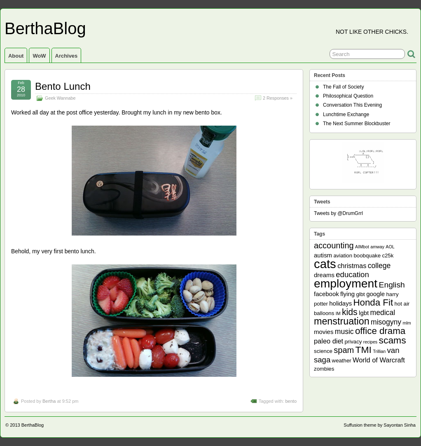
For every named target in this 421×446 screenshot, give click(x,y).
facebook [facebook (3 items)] (326, 293)
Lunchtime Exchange (346, 114)
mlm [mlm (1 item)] (407, 322)
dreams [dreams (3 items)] (324, 274)
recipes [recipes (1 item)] (370, 341)
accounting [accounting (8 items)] (334, 245)
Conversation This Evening (352, 105)
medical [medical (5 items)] (382, 312)
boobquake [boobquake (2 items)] (367, 255)
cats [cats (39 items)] (325, 264)
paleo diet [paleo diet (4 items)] (328, 341)
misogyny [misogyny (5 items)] (386, 322)
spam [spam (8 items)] (344, 350)
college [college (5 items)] (379, 266)
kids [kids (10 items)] (350, 312)
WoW (39, 56)
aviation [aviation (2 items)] (342, 255)
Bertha (49, 401)
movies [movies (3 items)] (323, 331)
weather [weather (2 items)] (341, 360)
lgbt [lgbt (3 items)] (364, 312)
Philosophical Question (348, 96)
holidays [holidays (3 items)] (340, 303)
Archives (66, 56)
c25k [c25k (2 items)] (387, 255)
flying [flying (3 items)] (347, 293)
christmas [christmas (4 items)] (351, 265)
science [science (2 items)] (323, 351)
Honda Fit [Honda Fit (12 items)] (373, 302)
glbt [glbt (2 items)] (360, 294)
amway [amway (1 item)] (377, 246)
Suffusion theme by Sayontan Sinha (380, 425)
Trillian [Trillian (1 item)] (379, 351)
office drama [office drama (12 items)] (380, 331)
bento (291, 401)
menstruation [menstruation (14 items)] (342, 321)
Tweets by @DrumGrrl (338, 213)
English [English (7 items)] (392, 284)
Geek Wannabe (60, 98)
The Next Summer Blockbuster (356, 123)
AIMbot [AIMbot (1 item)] (362, 246)
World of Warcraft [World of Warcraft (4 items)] (379, 360)
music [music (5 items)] (344, 331)
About (15, 56)
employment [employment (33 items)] (345, 283)
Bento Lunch (63, 86)
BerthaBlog (45, 28)
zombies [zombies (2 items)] (324, 369)
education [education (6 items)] (352, 274)
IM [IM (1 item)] (338, 313)
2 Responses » (277, 98)
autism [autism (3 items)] (323, 255)
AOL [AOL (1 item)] (390, 246)
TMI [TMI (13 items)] (364, 349)
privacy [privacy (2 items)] (353, 342)
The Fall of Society (343, 87)
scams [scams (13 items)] (392, 340)
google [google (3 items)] (375, 293)
